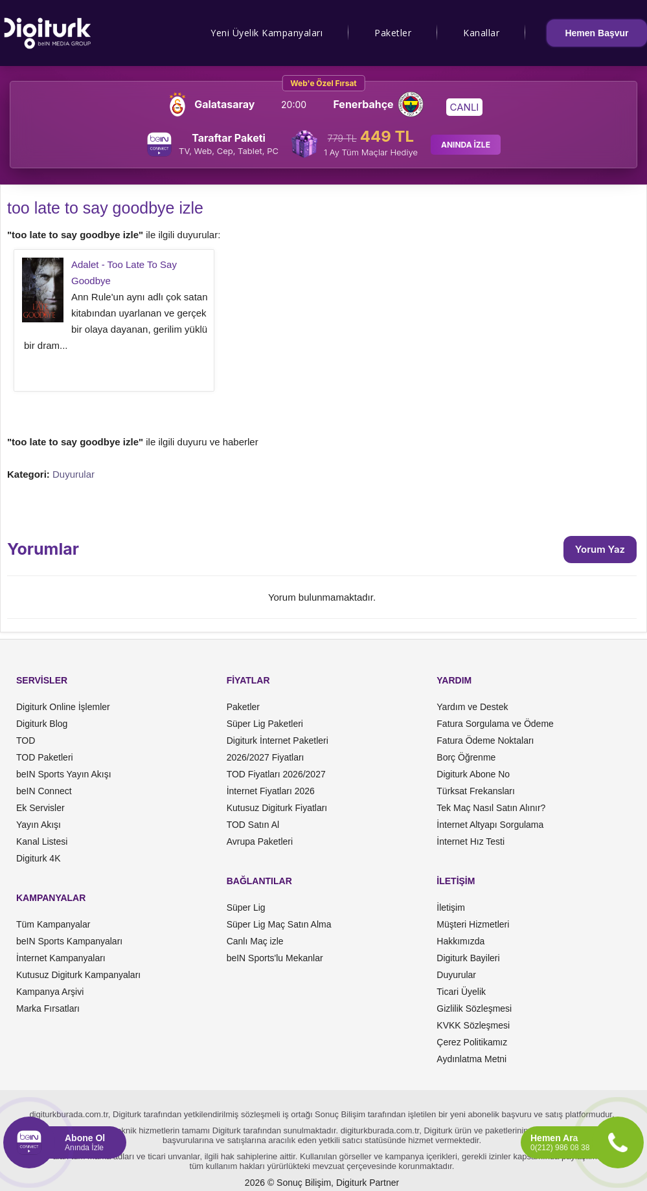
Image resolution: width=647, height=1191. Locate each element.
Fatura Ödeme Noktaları (485, 740)
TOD (25, 740)
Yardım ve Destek (472, 707)
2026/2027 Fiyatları (265, 757)
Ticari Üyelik (461, 991)
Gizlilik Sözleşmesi (474, 1008)
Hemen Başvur (596, 33)
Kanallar (481, 33)
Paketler (392, 33)
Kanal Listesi (41, 841)
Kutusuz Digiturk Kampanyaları (78, 975)
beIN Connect (44, 791)
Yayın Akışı (38, 824)
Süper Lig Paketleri (265, 723)
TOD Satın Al (253, 824)
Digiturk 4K (38, 858)
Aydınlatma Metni (471, 1059)
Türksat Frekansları (476, 791)
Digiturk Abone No (473, 774)
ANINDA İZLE (465, 145)
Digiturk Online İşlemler (63, 707)
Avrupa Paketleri (260, 841)
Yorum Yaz (600, 549)
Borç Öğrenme (466, 757)
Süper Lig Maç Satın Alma (279, 924)
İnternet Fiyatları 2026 (271, 791)
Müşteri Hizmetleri (473, 924)
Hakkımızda (460, 941)
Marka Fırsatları (48, 1008)
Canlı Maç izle (255, 941)
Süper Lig (246, 907)
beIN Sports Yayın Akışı (63, 774)
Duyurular (73, 474)
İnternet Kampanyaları (61, 958)
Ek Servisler (40, 808)
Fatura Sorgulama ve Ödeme (495, 723)
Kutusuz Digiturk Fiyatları (277, 808)
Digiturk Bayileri (468, 958)
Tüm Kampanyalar (53, 924)
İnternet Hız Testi (471, 841)
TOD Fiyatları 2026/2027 (276, 774)
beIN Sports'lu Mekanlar (275, 958)
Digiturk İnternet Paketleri (277, 740)
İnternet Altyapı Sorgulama (490, 824)
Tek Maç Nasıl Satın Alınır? (491, 808)
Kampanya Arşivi (50, 991)
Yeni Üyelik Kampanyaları (266, 33)
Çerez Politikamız (472, 1042)
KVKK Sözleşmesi (473, 1025)
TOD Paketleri (44, 757)
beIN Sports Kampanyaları (69, 941)
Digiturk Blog (41, 723)
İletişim (451, 907)
